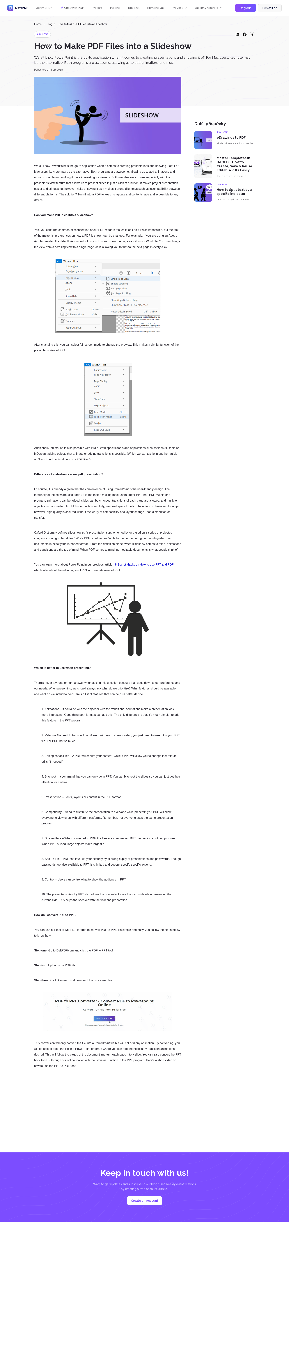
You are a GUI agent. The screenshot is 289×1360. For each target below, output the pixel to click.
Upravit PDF (44, 8)
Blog (49, 24)
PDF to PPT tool (102, 950)
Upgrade (246, 8)
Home (38, 24)
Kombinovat (155, 8)
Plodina (115, 8)
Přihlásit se (269, 8)
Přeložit (97, 8)
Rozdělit (133, 8)
